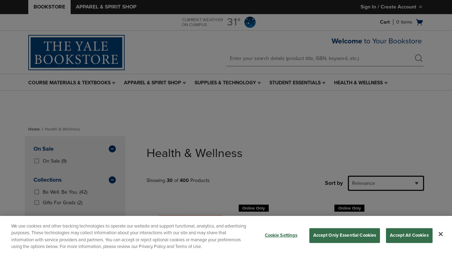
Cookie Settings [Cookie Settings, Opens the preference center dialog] (281, 235)
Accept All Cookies (409, 235)
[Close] (440, 234)
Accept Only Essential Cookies (344, 235)
